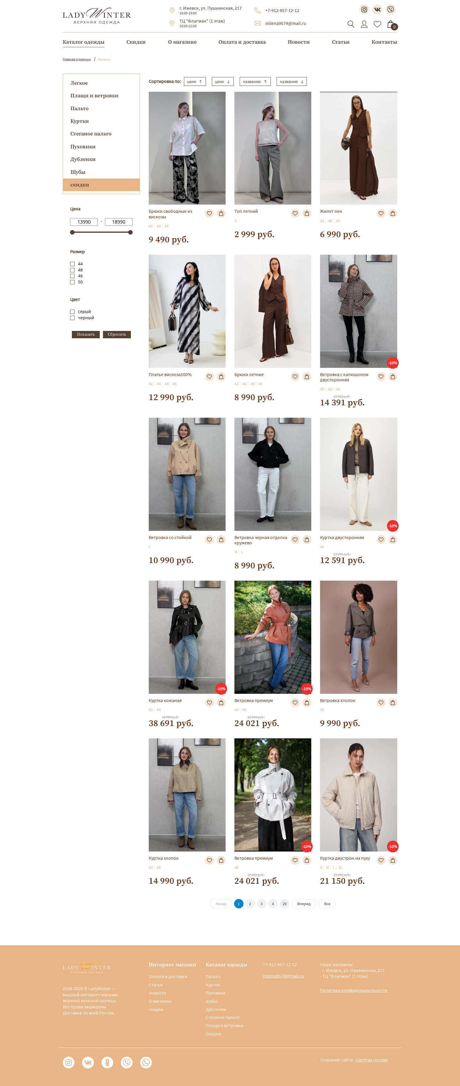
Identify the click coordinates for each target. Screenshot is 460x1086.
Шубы (77, 172)
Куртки (79, 121)
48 (80, 270)
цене (195, 81)
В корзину (221, 213)
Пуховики (83, 146)
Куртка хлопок (164, 858)
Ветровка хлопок (337, 700)
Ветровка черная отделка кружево (260, 539)
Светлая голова (372, 1060)
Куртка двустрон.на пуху (345, 858)
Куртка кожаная (165, 700)
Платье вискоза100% (170, 374)
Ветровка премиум (253, 700)
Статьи (341, 42)
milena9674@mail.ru (285, 23)
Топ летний (246, 211)
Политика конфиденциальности (353, 990)
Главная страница (77, 59)
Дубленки (83, 159)
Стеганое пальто (90, 133)
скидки (156, 1009)
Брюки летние (249, 374)
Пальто (79, 108)
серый (84, 311)
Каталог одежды (83, 42)
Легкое (79, 83)
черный (86, 317)
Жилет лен (331, 211)
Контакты (384, 42)
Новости (299, 42)
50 (80, 282)
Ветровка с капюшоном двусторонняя (344, 377)
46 (80, 275)
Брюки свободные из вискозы (170, 213)
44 (80, 263)
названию (255, 81)
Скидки (136, 42)
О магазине (182, 42)
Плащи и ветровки (94, 95)
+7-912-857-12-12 (282, 10)
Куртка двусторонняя (342, 537)
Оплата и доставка (242, 42)
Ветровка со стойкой (170, 537)
